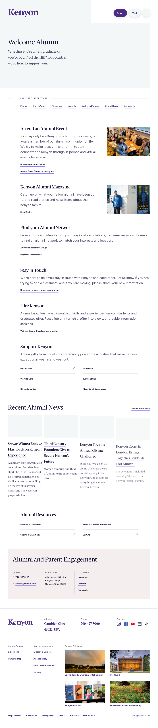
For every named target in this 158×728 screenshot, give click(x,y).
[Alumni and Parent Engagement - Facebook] (92, 590)
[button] (146, 13)
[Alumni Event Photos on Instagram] (37, 171)
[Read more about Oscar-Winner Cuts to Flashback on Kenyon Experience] (25, 434)
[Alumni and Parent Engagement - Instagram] (92, 577)
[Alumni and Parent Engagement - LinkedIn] (92, 584)
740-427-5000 (90, 624)
